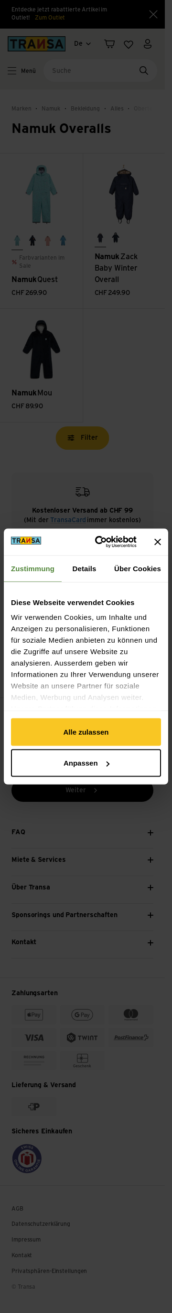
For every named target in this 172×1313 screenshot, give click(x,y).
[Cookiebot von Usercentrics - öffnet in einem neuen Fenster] (101, 542)
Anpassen (86, 763)
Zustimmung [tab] (32, 568)
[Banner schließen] (157, 541)
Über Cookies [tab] (137, 568)
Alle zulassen (85, 731)
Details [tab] (85, 568)
